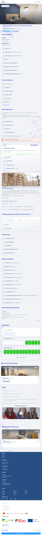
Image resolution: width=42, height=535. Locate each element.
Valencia (3, 494)
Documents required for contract (12, 299)
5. (2, 403)
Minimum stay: (8, 332)
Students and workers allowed (11, 249)
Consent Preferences (6, 484)
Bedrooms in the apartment (11, 62)
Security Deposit (8, 284)
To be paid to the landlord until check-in (13, 295)
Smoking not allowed (9, 242)
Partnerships (4, 477)
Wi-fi (6, 59)
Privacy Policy (4, 503)
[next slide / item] (41, 14)
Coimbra (26, 490)
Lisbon (3, 490)
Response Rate (10, 164)
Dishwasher (9, 228)
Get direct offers (5, 462)
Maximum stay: (8, 334)
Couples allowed (8, 91)
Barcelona (15, 491)
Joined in (8, 157)
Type (6, 48)
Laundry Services (9, 280)
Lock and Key (8, 98)
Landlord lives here (9, 132)
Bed (6, 83)
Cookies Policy (5, 505)
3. (2, 396)
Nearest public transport (10, 70)
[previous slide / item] (1, 14)
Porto (14, 490)
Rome (26, 491)
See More (38, 117)
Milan (3, 493)
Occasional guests (9, 238)
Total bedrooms (8, 121)
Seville (14, 494)
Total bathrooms (8, 125)
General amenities (9, 220)
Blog (3, 457)
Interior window (8, 94)
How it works (4, 463)
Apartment (20, 220)
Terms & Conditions (5, 507)
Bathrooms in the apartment (11, 66)
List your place (5, 469)
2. (2, 393)
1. (2, 390)
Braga (14, 493)
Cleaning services (9, 55)
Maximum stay (8, 270)
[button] (19, 374)
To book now (8, 302)
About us (4, 455)
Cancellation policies (6, 483)
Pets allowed (8, 245)
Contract (7, 262)
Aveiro (26, 493)
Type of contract (8, 288)
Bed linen (7, 102)
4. (2, 399)
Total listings (9, 160)
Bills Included (8, 52)
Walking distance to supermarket (12, 73)
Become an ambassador (6, 475)
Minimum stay (8, 266)
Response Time (10, 168)
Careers (3, 474)
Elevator (7, 128)
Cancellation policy (9, 291)
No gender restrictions (10, 252)
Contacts (4, 482)
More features (5, 104)
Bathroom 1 (31, 220)
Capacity (7, 87)
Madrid (3, 491)
